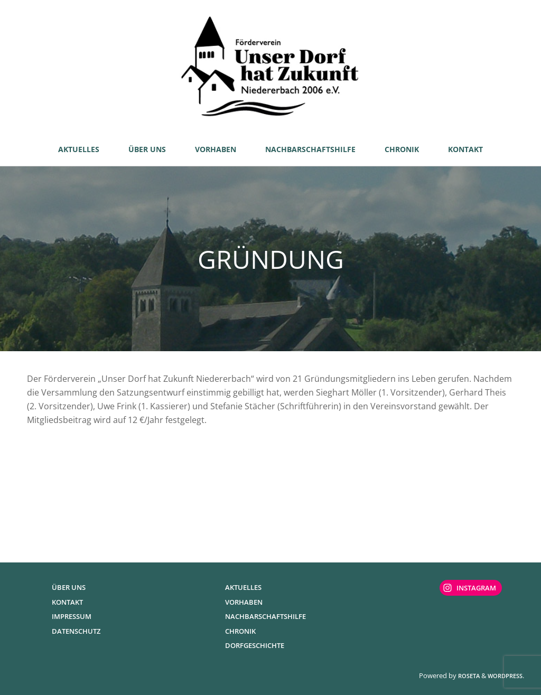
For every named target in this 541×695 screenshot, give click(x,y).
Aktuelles (243, 587)
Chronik (240, 631)
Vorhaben (244, 602)
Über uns (69, 587)
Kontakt (67, 602)
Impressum (71, 616)
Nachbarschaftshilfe (265, 616)
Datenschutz (76, 631)
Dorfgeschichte (254, 645)
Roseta (468, 676)
